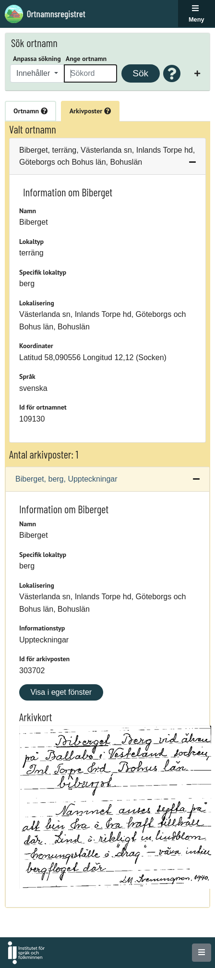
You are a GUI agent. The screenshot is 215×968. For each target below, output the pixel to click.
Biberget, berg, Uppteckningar (66, 479)
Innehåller (34, 73)
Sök (140, 73)
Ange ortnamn (86, 58)
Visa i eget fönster (61, 692)
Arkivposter (90, 111)
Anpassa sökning (37, 58)
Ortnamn (30, 111)
